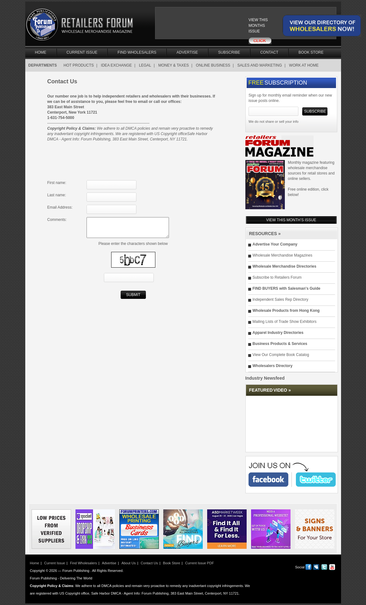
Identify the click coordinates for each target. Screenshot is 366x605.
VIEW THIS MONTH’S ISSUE (291, 220)
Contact (269, 52)
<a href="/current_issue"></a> (213, 26)
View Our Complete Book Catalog (281, 355)
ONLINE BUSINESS (213, 65)
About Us (128, 563)
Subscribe (229, 52)
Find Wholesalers (136, 52)
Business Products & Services (280, 343)
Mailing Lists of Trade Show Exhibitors (285, 321)
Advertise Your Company (275, 244)
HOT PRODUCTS (78, 65)
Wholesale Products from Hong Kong (286, 310)
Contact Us (149, 563)
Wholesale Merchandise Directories (284, 266)
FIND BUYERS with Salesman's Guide (287, 288)
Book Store (310, 52)
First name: (56, 183)
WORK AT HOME (304, 65)
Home (40, 52)
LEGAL (145, 65)
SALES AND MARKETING (259, 65)
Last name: (56, 195)
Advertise (187, 52)
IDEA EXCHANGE (116, 65)
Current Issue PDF (199, 563)
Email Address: (60, 207)
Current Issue (82, 52)
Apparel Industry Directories (278, 332)
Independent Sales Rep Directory (281, 299)
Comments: (57, 219)
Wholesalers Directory (273, 366)
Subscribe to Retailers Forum (277, 277)
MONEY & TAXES (173, 65)
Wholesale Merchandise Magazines (282, 255)
